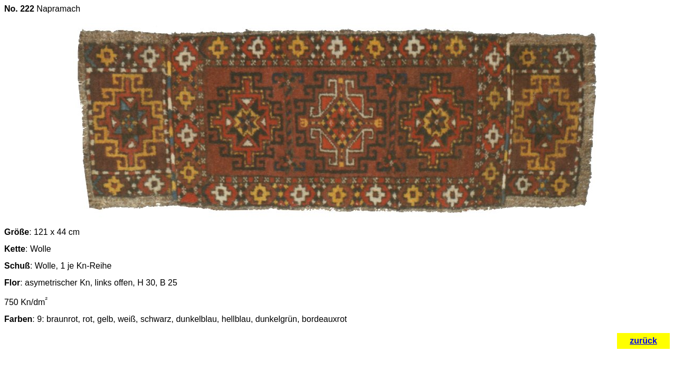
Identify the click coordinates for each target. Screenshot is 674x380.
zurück (643, 340)
